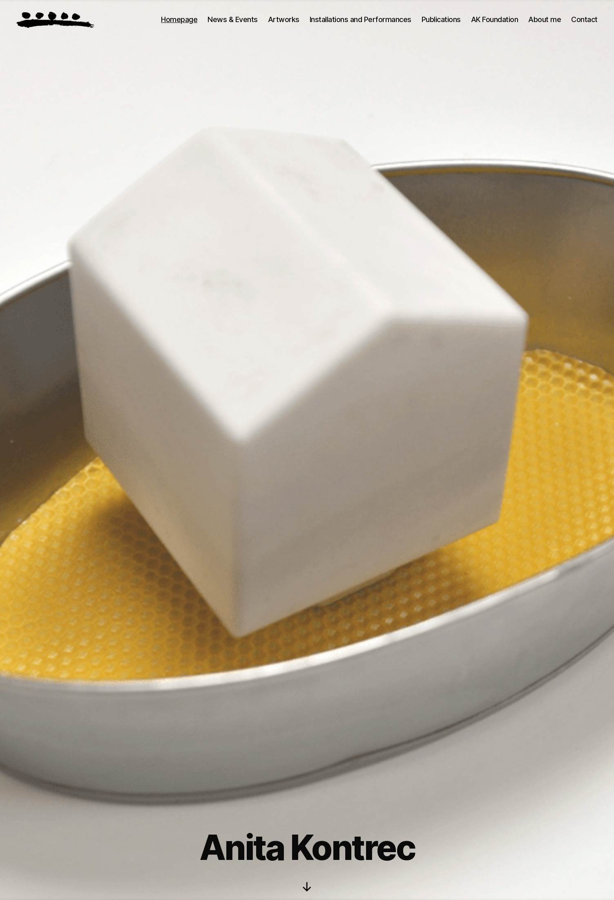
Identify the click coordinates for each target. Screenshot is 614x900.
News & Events (233, 19)
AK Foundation (494, 19)
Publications (441, 19)
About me (544, 19)
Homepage (179, 19)
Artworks (283, 19)
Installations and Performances (360, 19)
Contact (584, 19)
